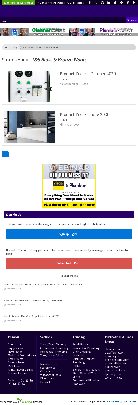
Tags (15, 47)
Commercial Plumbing (54, 348)
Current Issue (16, 362)
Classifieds (46, 371)
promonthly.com (115, 363)
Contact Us (15, 344)
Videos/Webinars (50, 374)
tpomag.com (113, 374)
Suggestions (15, 348)
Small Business (82, 344)
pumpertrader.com (116, 370)
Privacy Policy (114, 401)
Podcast (45, 382)
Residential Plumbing (53, 351)
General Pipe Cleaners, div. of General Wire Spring (86, 373)
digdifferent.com (115, 352)
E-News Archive (17, 373)
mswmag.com (113, 356)
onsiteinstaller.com (117, 359)
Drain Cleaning (82, 351)
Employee (79, 384)
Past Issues (15, 366)
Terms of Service (130, 401)
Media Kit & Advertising (22, 355)
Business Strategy (84, 359)
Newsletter (15, 351)
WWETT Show (113, 377)
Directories (47, 378)
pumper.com (112, 367)
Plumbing (79, 362)
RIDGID (77, 366)
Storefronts (47, 367)
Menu (4, 21)
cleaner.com (112, 349)
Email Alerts (15, 359)
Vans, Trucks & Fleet (52, 355)
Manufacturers (49, 364)
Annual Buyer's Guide (20, 369)
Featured (78, 355)
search (132, 20)
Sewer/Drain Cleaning (53, 344)
